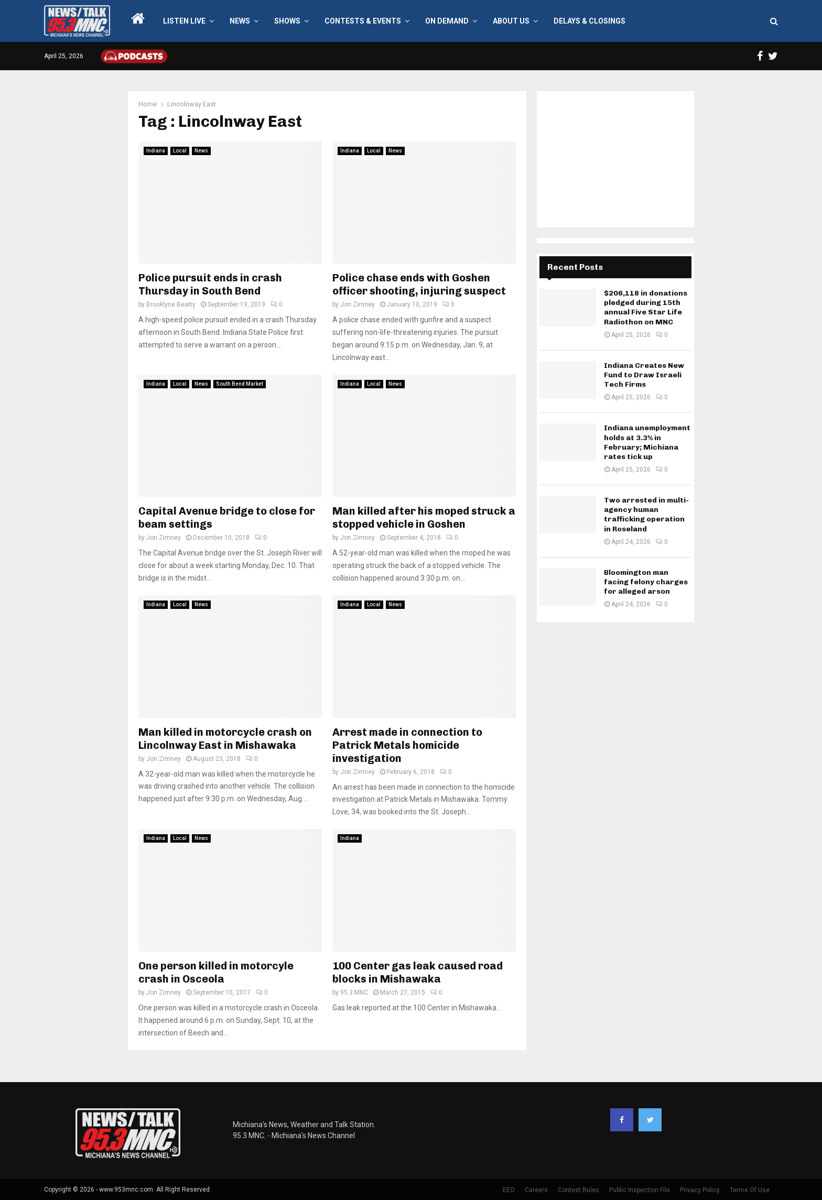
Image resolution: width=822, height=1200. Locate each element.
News (240, 21)
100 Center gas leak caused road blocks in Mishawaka (417, 972)
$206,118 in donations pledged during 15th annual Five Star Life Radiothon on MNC (645, 307)
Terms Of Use (750, 1190)
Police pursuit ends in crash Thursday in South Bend (210, 284)
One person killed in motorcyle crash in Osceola (216, 972)
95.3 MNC (354, 992)
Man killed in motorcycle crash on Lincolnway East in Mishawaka (225, 738)
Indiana (155, 151)
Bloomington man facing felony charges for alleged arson (646, 582)
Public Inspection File (639, 1190)
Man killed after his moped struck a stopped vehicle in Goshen (423, 517)
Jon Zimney (357, 304)
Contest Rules (578, 1190)
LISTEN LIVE (184, 21)
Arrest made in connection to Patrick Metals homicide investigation (407, 745)
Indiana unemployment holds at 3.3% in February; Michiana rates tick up (647, 442)
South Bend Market (239, 384)
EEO (509, 1190)
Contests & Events (363, 21)
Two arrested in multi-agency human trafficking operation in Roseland (646, 514)
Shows (287, 21)
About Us (511, 21)
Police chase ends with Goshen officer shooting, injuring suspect (419, 284)
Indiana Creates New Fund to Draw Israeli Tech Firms (644, 375)
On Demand (447, 21)
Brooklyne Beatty (171, 304)
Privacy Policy (700, 1190)
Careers (536, 1190)
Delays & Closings (589, 21)
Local (180, 151)
